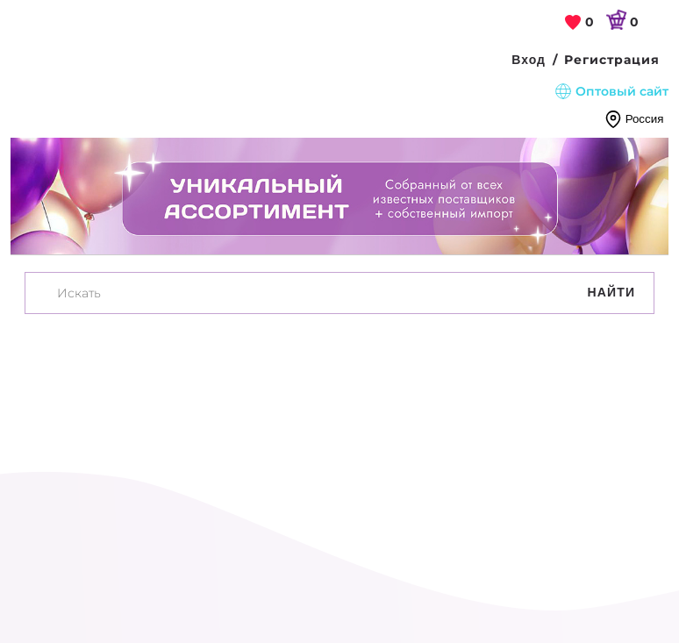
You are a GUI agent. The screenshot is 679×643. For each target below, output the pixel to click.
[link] (580, 22)
